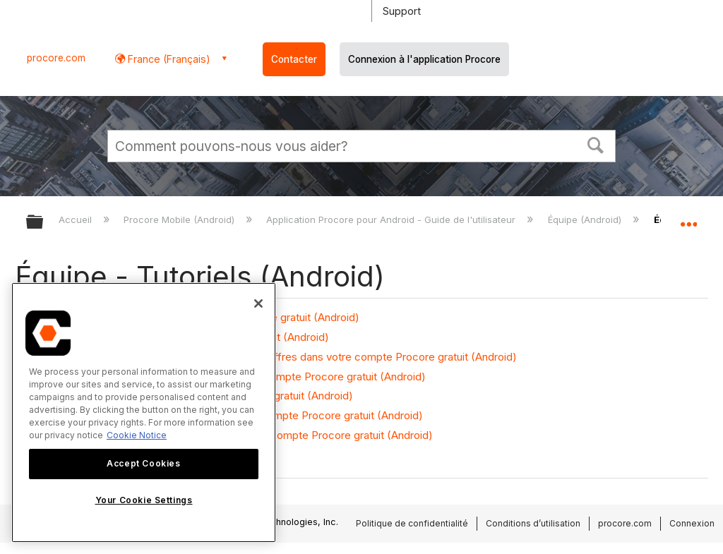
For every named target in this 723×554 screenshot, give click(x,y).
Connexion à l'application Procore (424, 59)
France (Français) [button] (167, 59)
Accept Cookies (143, 463)
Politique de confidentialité (412, 523)
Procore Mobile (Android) (180, 219)
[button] (596, 144)
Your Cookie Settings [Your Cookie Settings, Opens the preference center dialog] (144, 500)
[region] (143, 412)
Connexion (692, 523)
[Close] (258, 303)
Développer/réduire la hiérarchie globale (43, 222)
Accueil (77, 219)
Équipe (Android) (586, 219)
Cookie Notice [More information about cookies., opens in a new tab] (137, 435)
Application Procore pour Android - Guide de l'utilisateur (392, 219)
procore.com (56, 58)
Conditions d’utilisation (533, 523)
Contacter (294, 59)
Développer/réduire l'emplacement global (688, 217)
